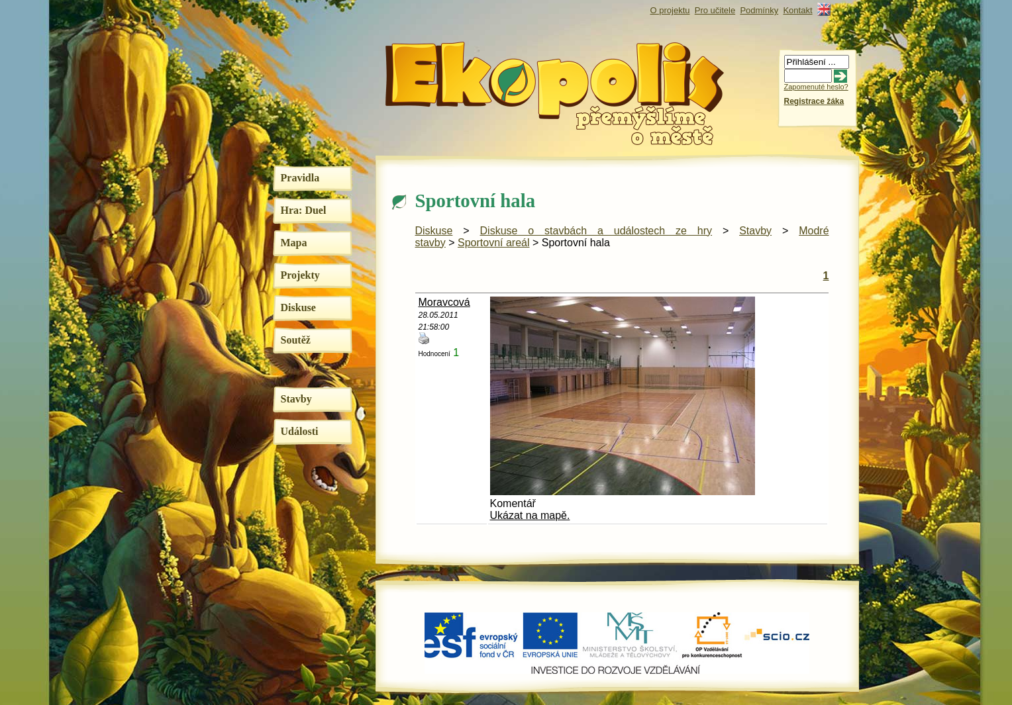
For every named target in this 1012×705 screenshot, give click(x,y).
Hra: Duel (304, 210)
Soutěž (296, 340)
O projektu (670, 10)
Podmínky (759, 10)
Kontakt (797, 10)
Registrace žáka (814, 101)
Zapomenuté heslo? (816, 87)
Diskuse (298, 307)
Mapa (294, 242)
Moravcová (444, 302)
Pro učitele (715, 10)
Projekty (300, 275)
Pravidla (300, 177)
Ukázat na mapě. (530, 515)
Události (300, 431)
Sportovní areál (494, 242)
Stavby (296, 398)
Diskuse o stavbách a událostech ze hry (596, 230)
